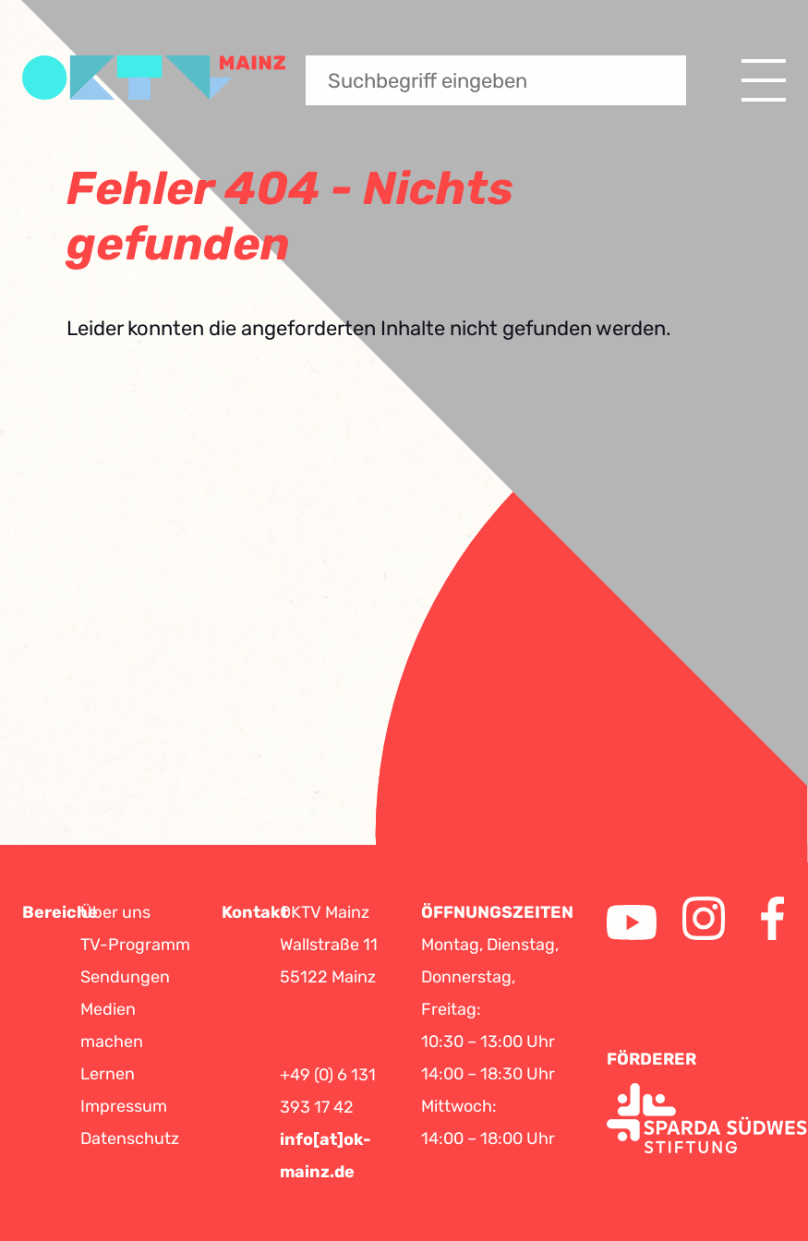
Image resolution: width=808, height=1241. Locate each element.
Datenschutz (129, 1138)
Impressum (123, 1106)
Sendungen (125, 977)
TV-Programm (135, 944)
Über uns (115, 912)
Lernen (107, 1074)
